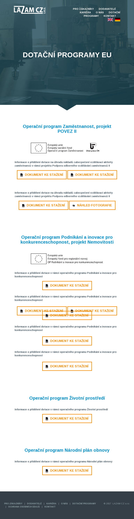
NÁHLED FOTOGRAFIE (92, 205)
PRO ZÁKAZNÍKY (83, 9)
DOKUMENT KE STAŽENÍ (41, 174)
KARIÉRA (85, 12)
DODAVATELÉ (107, 9)
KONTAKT (110, 16)
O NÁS (100, 12)
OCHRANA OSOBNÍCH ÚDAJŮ (24, 507)
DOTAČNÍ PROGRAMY (84, 503)
